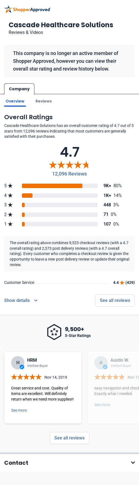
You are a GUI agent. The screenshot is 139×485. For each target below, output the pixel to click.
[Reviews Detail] (20, 300)
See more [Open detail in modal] (19, 410)
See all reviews (69, 438)
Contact (16, 463)
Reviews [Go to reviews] (44, 101)
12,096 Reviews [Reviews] (69, 174)
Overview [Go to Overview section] (15, 101)
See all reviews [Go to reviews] (115, 300)
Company (19, 89)
